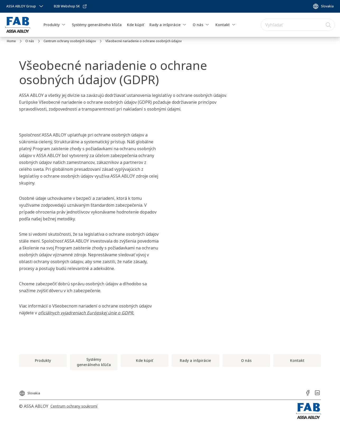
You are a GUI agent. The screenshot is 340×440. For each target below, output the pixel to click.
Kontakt (222, 24)
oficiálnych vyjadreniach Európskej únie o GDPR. (86, 313)
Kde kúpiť (135, 24)
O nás (198, 24)
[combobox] (298, 25)
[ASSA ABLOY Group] (25, 6)
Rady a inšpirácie (165, 24)
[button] (64, 25)
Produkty (52, 24)
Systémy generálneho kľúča (97, 24)
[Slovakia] (323, 6)
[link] (70, 6)
